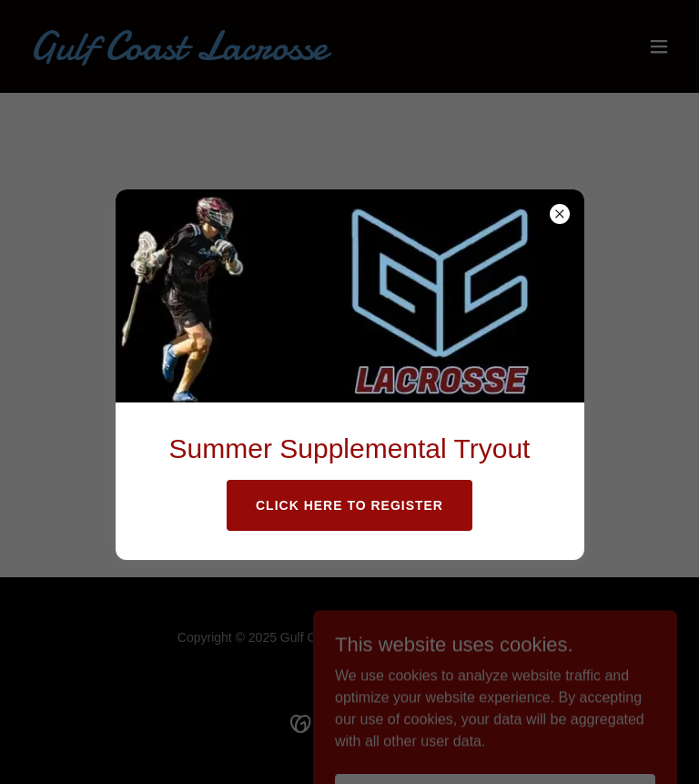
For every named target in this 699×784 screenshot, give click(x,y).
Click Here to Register (349, 505)
